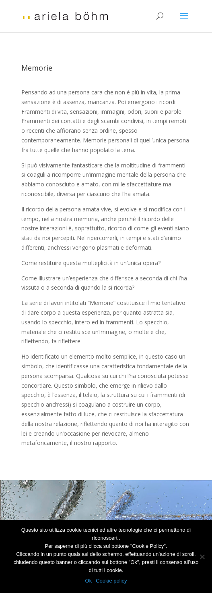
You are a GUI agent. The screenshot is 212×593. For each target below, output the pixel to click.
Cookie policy (111, 581)
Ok (88, 581)
